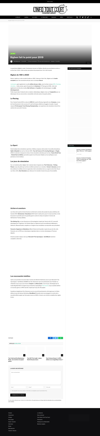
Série (61, 17)
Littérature (44, 17)
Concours (71, 145)
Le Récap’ (17, 17)
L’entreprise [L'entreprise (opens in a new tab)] (13, 84)
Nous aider (50, 1)
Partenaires (39, 419)
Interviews (10, 424)
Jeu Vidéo (34, 17)
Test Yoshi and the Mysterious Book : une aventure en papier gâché (16, 360)
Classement (11, 415)
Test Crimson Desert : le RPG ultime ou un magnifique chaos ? (54, 359)
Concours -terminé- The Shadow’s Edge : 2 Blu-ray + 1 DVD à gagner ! (84, 151)
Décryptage (11, 419)
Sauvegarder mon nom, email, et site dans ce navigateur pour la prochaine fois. (29, 390)
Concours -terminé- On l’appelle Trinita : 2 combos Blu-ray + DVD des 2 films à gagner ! (83, 159)
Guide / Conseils (12, 421)
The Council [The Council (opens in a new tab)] (45, 285)
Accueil (9, 20)
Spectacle (69, 17)
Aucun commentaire (32, 61)
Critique (10, 417)
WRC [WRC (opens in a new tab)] (54, 84)
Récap (9, 426)
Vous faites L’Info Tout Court (43, 417)
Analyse (10, 412)
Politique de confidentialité (43, 421)
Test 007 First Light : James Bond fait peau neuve (34, 359)
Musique (54, 17)
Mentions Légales (41, 424)
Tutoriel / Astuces (12, 430)
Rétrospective (11, 428)
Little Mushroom (17, 61)
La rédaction (40, 412)
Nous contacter (40, 415)
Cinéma (26, 17)
